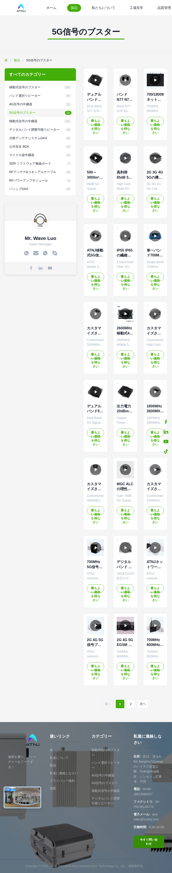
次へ (143, 704)
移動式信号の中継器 (106, 791)
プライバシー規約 (62, 780)
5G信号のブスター (105, 783)
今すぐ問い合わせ (148, 841)
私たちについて (103, 8)
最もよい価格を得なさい (95, 122)
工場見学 (136, 8)
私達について (59, 757)
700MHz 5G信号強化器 (94, 567)
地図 (53, 788)
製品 (74, 8)
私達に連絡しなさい (64, 773)
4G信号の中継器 (103, 775)
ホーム (51, 8)
